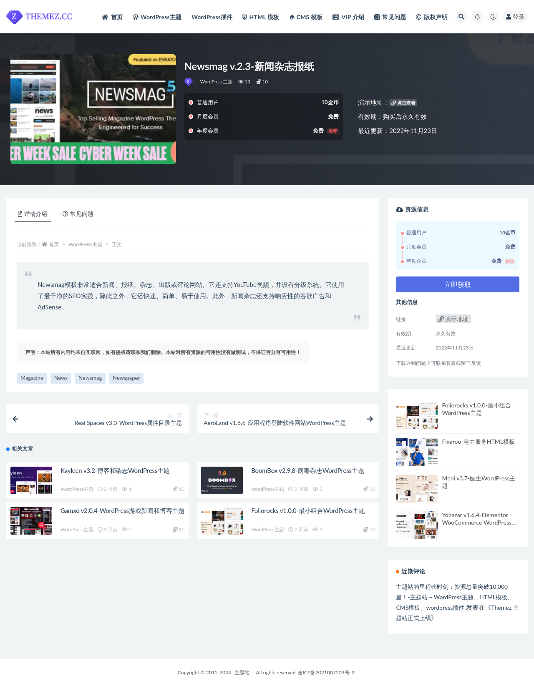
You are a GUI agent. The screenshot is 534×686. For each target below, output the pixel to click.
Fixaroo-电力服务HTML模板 (478, 441)
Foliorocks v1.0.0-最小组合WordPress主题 (308, 510)
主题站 (241, 672)
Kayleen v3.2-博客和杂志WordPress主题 (115, 470)
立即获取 (457, 284)
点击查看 (403, 103)
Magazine (31, 377)
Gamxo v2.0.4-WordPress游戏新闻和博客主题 (122, 510)
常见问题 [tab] (78, 213)
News (61, 377)
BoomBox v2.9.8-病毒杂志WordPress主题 (307, 470)
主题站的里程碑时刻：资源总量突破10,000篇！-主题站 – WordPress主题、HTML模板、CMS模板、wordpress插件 (454, 597)
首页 (54, 244)
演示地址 (453, 318)
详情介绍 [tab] (33, 213)
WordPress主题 (216, 81)
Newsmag (90, 377)
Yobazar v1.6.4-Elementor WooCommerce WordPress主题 (479, 522)
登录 (515, 16)
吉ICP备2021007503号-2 (326, 672)
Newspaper (126, 377)
